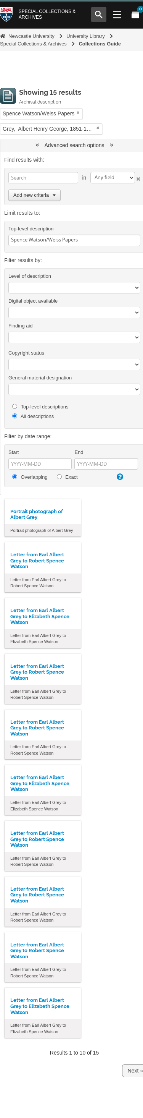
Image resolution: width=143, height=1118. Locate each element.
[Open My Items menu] (135, 14)
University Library (85, 36)
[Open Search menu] (98, 14)
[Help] (119, 477)
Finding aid (20, 326)
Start (13, 452)
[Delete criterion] (137, 177)
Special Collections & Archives (47, 14)
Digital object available (33, 301)
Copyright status (26, 353)
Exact (67, 477)
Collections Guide (100, 44)
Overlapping (30, 477)
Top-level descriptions (40, 407)
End (78, 452)
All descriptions (33, 416)
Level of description (29, 276)
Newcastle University (31, 36)
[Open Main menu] (117, 14)
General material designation (40, 378)
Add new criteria (34, 195)
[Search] (43, 177)
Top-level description (31, 229)
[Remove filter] (78, 112)
